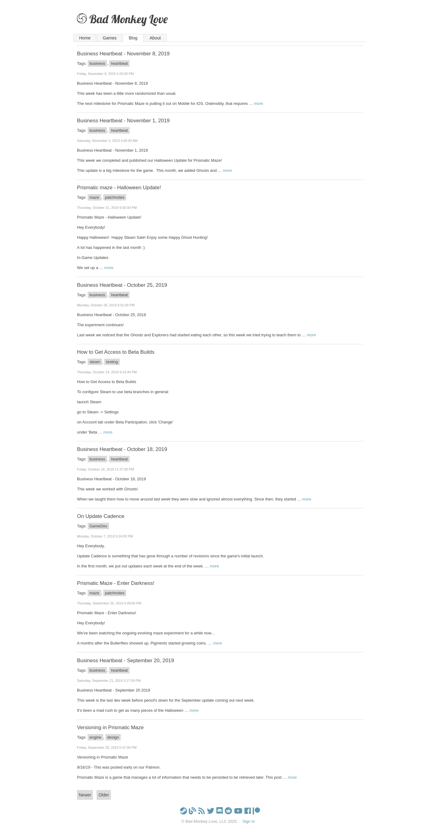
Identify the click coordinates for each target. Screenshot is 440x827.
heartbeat (119, 63)
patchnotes (115, 197)
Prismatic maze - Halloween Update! (119, 187)
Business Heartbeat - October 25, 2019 (122, 285)
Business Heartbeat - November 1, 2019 (123, 121)
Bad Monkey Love (128, 19)
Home (84, 37)
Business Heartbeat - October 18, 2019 (122, 449)
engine (95, 737)
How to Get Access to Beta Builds (115, 352)
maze (94, 197)
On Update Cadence (100, 516)
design (113, 737)
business (97, 63)
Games (109, 37)
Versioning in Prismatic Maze (110, 727)
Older (103, 794)
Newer (85, 794)
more (258, 103)
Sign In (249, 821)
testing (112, 362)
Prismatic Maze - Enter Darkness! (115, 583)
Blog (133, 37)
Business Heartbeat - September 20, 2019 (125, 660)
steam (95, 362)
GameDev (99, 526)
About (155, 37)
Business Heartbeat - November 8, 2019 (123, 54)
